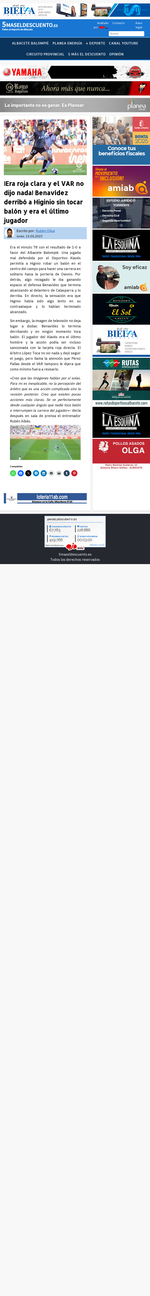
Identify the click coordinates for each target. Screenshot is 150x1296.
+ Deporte (95, 43)
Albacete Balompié (30, 43)
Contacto (118, 23)
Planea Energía (67, 43)
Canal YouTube (123, 43)
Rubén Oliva (45, 231)
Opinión (116, 54)
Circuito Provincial (45, 54)
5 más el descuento (87, 54)
